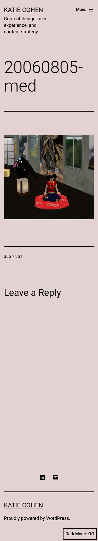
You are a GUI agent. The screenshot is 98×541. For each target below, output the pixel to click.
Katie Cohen (23, 10)
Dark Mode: (80, 534)
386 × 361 (13, 256)
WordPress (57, 518)
